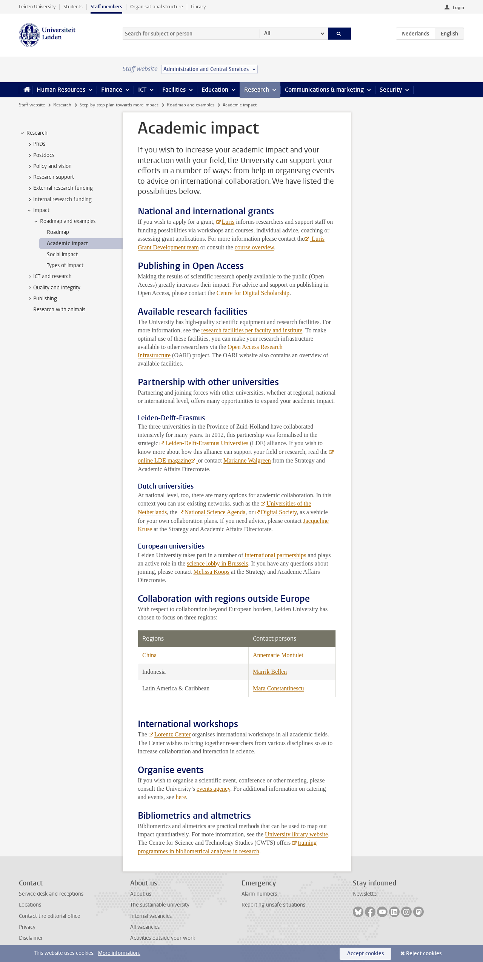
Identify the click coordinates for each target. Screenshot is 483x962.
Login (458, 8)
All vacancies (145, 927)
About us (140, 893)
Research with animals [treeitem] (59, 309)
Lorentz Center (172, 734)
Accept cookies (365, 953)
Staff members (106, 6)
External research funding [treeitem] (59, 188)
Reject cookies (423, 953)
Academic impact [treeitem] (67, 243)
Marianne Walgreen (247, 460)
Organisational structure (156, 6)
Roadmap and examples (190, 105)
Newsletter (365, 893)
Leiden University (37, 6)
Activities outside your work (162, 938)
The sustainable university (159, 904)
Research (256, 90)
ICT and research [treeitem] (49, 276)
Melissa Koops (212, 572)
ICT (142, 90)
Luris (228, 221)
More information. (119, 953)
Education (215, 90)
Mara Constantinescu (278, 688)
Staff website (32, 105)
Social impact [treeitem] (62, 254)
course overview (254, 247)
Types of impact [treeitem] (65, 265)
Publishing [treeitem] (41, 299)
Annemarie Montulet (278, 655)
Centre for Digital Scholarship (252, 293)
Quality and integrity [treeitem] (53, 288)
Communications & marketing (324, 90)
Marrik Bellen (270, 671)
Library (198, 6)
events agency (213, 788)
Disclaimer (31, 938)
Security (391, 90)
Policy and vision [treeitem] (49, 166)
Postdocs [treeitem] (40, 155)
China (149, 655)
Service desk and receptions (51, 893)
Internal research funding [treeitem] (59, 199)
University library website (296, 834)
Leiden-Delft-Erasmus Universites (206, 443)
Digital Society (279, 512)
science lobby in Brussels (217, 563)
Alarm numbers (259, 893)
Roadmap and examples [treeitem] (64, 221)
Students (73, 6)
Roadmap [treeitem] (58, 232)
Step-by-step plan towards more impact (119, 105)
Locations (30, 904)
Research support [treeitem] (50, 177)
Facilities (174, 90)
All (267, 33)
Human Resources (61, 90)
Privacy (27, 927)
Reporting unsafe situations (273, 904)
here (180, 797)
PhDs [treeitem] (35, 144)
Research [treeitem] (33, 133)
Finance (111, 90)
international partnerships (275, 555)
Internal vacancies (151, 916)
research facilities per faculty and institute (251, 330)
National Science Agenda (215, 512)
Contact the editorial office (49, 916)
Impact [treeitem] (37, 210)
